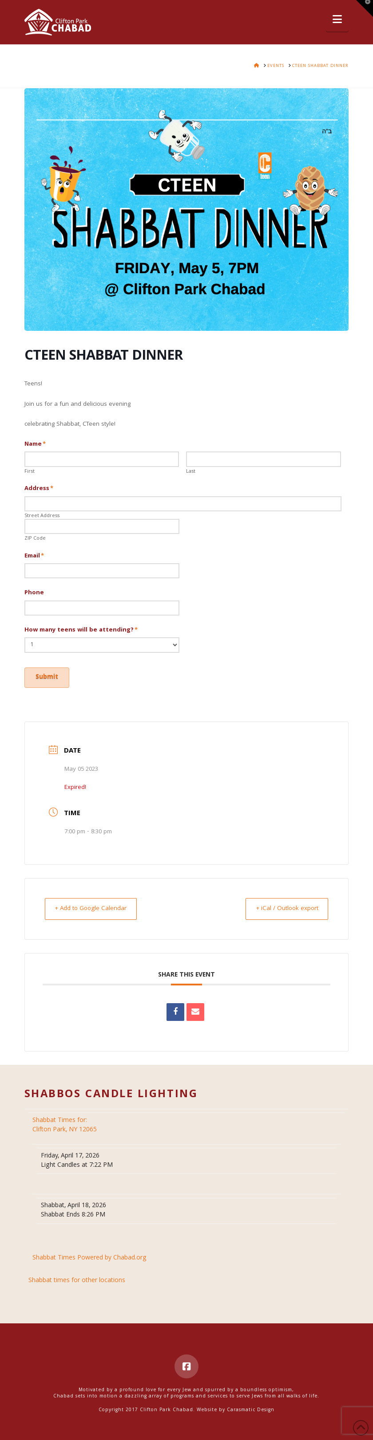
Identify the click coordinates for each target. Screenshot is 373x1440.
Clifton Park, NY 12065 (65, 1120)
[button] (337, 20)
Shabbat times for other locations (76, 1276)
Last (190, 472)
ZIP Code (35, 538)
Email (34, 556)
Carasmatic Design (250, 1405)
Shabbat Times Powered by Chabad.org (89, 1254)
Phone (34, 593)
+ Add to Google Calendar (95, 904)
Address (39, 489)
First (29, 472)
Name (35, 444)
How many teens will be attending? (81, 630)
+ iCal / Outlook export (282, 904)
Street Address (42, 516)
